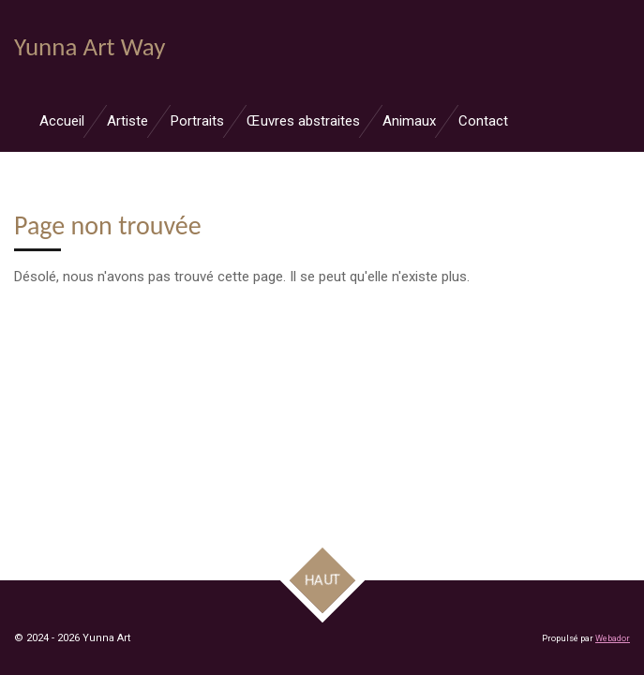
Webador (612, 638)
